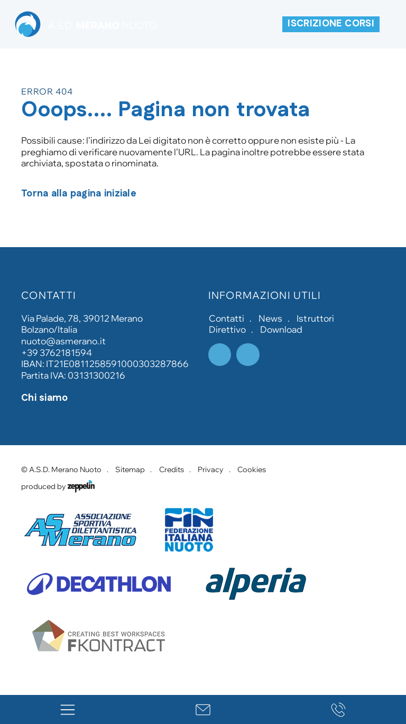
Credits (171, 469)
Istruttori (315, 318)
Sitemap (130, 469)
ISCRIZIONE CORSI (331, 24)
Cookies (251, 469)
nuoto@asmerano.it (63, 340)
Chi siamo (44, 398)
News (270, 318)
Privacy (211, 469)
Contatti (226, 318)
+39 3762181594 (56, 352)
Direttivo (227, 329)
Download (281, 329)
